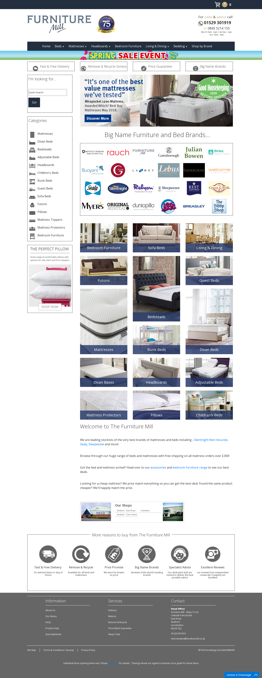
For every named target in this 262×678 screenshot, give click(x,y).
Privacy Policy (88, 650)
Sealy (83, 444)
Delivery (112, 610)
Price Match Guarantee (120, 628)
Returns (112, 616)
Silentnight (201, 440)
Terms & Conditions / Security (58, 650)
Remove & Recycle (117, 622)
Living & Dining (157, 46)
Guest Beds (45, 188)
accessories (158, 467)
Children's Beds (48, 173)
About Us (50, 610)
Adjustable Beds (48, 157)
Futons (42, 204)
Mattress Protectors (51, 227)
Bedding (181, 46)
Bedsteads (44, 149)
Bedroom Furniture (128, 46)
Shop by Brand (202, 46)
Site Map (31, 650)
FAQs (48, 622)
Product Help (52, 628)
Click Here (113, 663)
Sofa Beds (44, 196)
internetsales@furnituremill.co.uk (188, 638)
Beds (59, 46)
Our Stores (51, 616)
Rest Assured (218, 440)
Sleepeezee (96, 444)
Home (46, 46)
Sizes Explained (53, 634)
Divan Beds (45, 141)
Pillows (42, 212)
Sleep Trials (114, 634)
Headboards (101, 46)
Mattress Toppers (49, 220)
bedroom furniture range (190, 467)
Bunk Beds (44, 181)
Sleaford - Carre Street (127, 514)
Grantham (145, 510)
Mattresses (78, 46)
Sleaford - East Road (126, 510)
